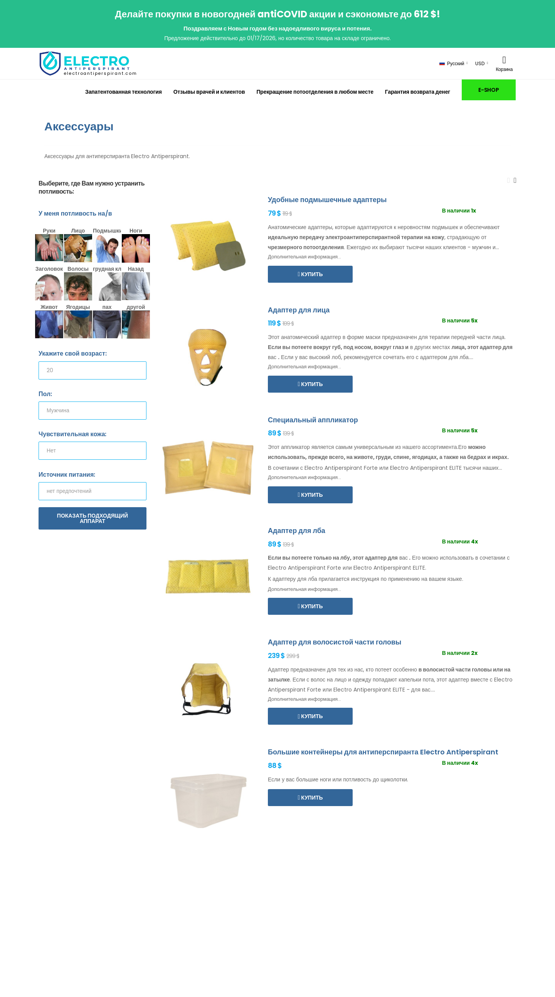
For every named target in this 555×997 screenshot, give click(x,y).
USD (479, 63)
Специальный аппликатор (313, 420)
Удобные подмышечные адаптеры (327, 199)
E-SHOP (488, 90)
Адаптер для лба (296, 530)
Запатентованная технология (123, 92)
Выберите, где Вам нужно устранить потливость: (92, 188)
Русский (451, 63)
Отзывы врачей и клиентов (209, 92)
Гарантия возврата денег (417, 92)
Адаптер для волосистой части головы (334, 642)
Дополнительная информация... (304, 256)
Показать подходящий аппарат (92, 518)
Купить (311, 274)
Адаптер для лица (299, 310)
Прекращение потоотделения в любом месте (314, 92)
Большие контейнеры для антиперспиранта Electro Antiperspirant (383, 752)
